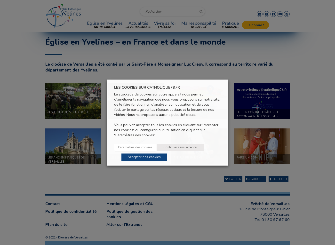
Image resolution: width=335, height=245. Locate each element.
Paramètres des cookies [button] (135, 147)
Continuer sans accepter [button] (180, 147)
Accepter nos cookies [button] (144, 157)
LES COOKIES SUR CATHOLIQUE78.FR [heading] (147, 88)
